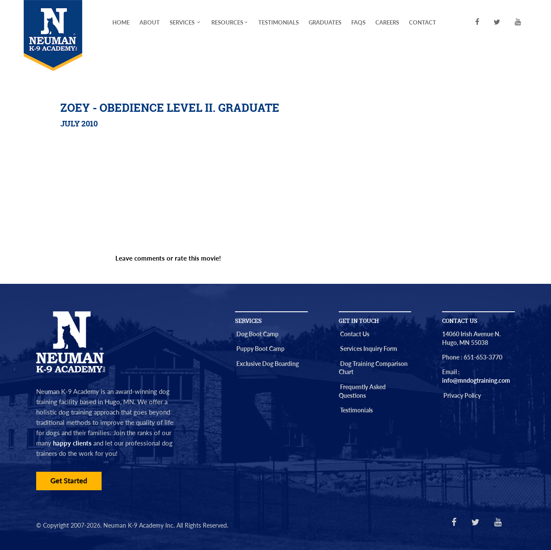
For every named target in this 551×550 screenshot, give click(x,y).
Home (121, 22)
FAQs (358, 22)
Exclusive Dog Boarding (267, 363)
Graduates (325, 22)
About (149, 22)
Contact (422, 22)
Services (185, 22)
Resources (230, 22)
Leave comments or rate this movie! (168, 258)
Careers (387, 22)
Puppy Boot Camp (260, 348)
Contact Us (354, 334)
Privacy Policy (462, 395)
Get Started (68, 480)
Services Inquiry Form (368, 348)
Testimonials (278, 22)
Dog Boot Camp (257, 334)
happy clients (72, 443)
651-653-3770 (483, 357)
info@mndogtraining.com (476, 380)
